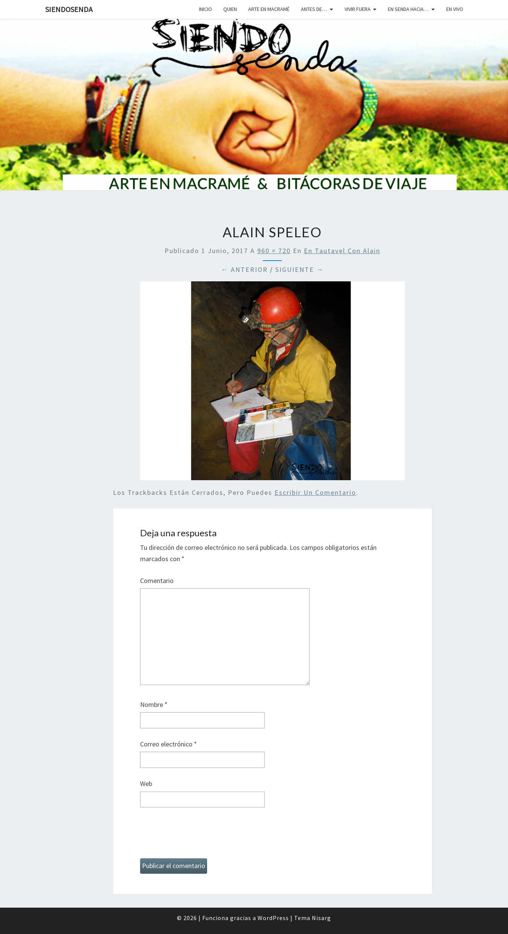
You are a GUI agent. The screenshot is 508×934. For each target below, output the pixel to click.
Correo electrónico (168, 744)
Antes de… (314, 9)
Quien (230, 9)
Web (146, 783)
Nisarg (321, 918)
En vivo (454, 9)
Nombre (154, 704)
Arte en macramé (269, 9)
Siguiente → (299, 269)
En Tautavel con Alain (342, 250)
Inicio (205, 9)
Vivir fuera (358, 9)
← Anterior (244, 269)
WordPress (273, 918)
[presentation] (197, 836)
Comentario (157, 580)
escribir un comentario (315, 492)
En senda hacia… (408, 9)
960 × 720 (274, 250)
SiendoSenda (69, 9)
